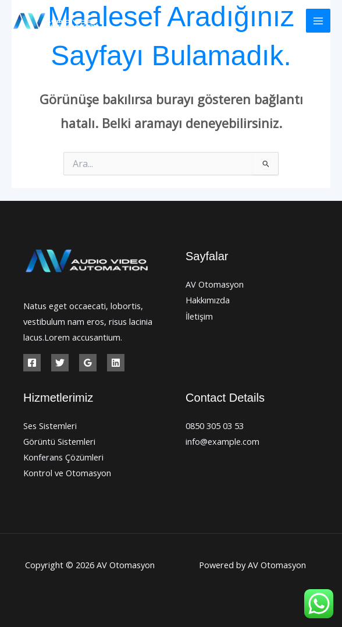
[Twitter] (60, 362)
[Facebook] (32, 362)
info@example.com (222, 441)
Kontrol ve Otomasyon (67, 473)
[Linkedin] (115, 362)
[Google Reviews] (88, 362)
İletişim (199, 316)
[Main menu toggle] (318, 21)
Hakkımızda (208, 300)
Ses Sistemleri (50, 425)
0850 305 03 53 (215, 425)
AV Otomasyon (215, 284)
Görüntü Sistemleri (59, 441)
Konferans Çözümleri (63, 457)
